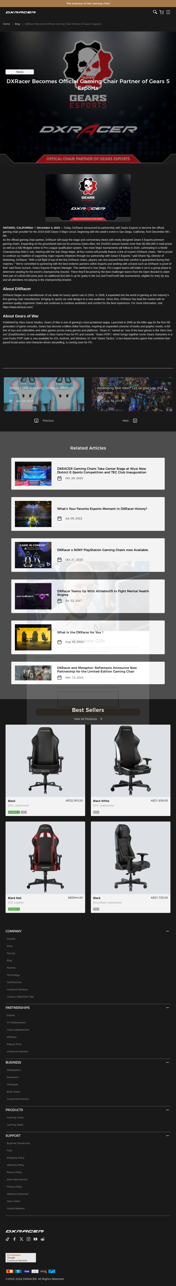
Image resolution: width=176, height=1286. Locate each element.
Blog (17, 24)
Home (6, 24)
